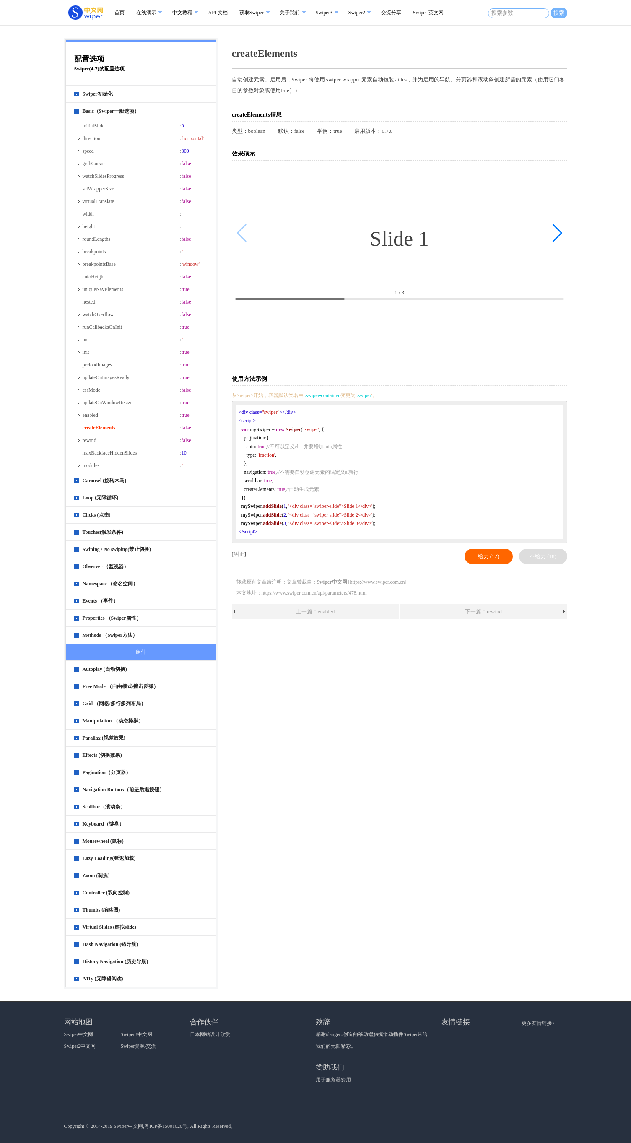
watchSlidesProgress (103, 176)
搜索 (558, 13)
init (86, 352)
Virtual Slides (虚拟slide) (109, 927)
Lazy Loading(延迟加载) (109, 858)
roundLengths (97, 239)
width (88, 214)
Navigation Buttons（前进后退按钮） (123, 789)
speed (88, 151)
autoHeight (94, 277)
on (85, 340)
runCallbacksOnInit (102, 327)
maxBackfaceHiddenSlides (110, 453)
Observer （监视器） (106, 566)
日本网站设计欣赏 (210, 1034)
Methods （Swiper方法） (110, 635)
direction (92, 138)
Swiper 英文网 (428, 13)
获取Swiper (251, 13)
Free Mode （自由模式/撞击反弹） (121, 686)
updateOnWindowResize (107, 402)
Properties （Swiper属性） (112, 618)
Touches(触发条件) (103, 532)
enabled (90, 415)
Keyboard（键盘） (103, 824)
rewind (89, 440)
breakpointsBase (99, 264)
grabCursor (94, 163)
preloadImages (97, 365)
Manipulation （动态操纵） (113, 721)
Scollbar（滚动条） (104, 807)
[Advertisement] (401, 337)
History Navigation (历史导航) (115, 961)
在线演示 (146, 13)
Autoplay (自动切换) (105, 669)
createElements (99, 428)
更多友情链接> (538, 1023)
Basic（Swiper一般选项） (111, 111)
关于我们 (290, 13)
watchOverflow (98, 314)
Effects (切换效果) (102, 755)
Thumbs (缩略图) (101, 910)
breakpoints (94, 252)
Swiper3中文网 (137, 1034)
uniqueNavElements (103, 289)
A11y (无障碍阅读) (103, 979)
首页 (119, 13)
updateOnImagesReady (106, 377)
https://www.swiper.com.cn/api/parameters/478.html (314, 593)
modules (91, 465)
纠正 (239, 554)
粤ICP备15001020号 (165, 1126)
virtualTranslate (98, 201)
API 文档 (218, 13)
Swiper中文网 (78, 1034)
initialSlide (94, 126)
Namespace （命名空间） (110, 584)
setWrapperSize (98, 189)
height (89, 226)
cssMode (92, 390)
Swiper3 (324, 13)
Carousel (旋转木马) (105, 480)
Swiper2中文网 (80, 1046)
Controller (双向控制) (106, 893)
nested (89, 302)
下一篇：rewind (483, 611)
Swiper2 (356, 13)
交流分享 (391, 13)
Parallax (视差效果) (104, 738)
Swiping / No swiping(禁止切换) (117, 549)
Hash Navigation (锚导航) (110, 944)
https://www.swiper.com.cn (377, 582)
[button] (557, 233)
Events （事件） (101, 601)
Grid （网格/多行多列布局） (114, 704)
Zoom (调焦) (96, 875)
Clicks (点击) (97, 515)
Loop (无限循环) (101, 498)
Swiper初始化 (98, 94)
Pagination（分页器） (107, 772)
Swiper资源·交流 (138, 1046)
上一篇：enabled (315, 611)
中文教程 (182, 13)
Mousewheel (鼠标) (103, 841)
